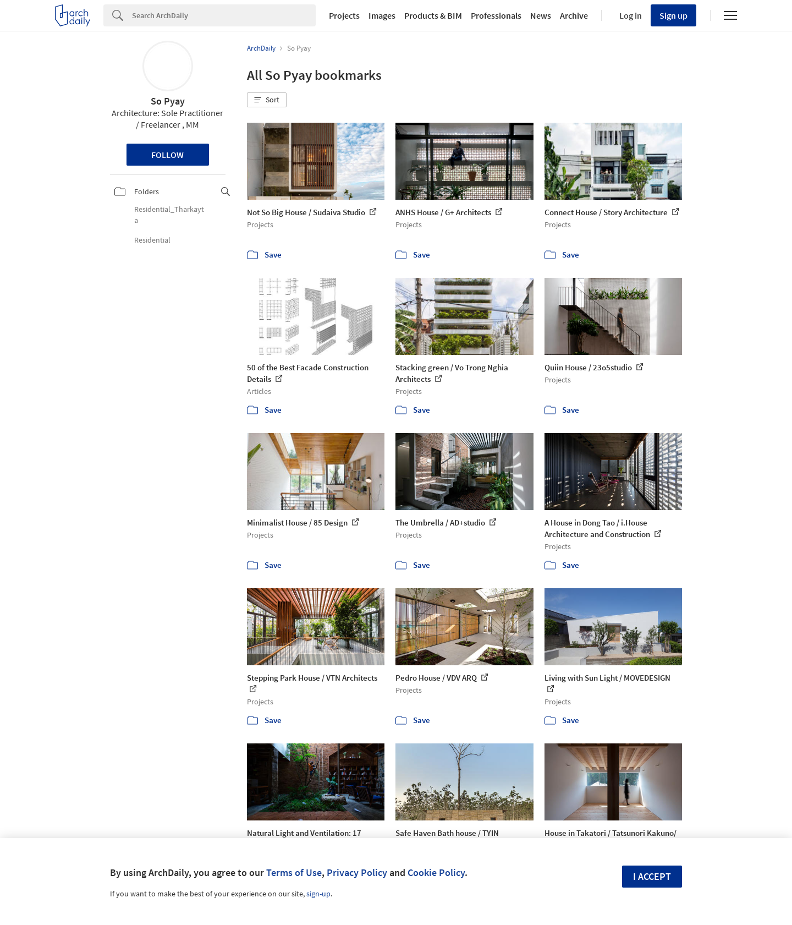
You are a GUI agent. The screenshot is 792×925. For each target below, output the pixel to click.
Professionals (496, 15)
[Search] (224, 15)
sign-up (318, 894)
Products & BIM (433, 15)
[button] (267, 100)
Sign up (673, 15)
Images (382, 15)
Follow (167, 154)
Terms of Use (294, 872)
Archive (574, 15)
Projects (344, 15)
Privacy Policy (357, 872)
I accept (652, 876)
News (540, 15)
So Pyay (168, 101)
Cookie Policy (436, 872)
